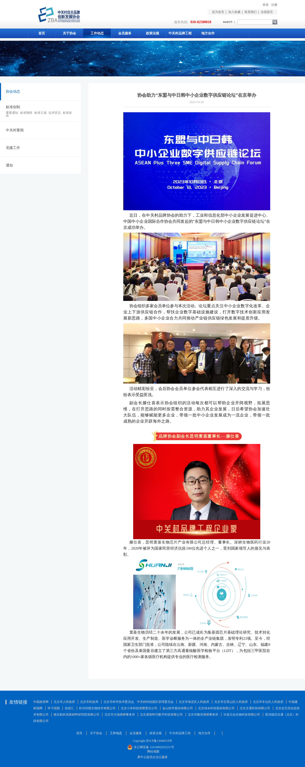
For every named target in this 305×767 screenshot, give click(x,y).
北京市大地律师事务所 (119, 714)
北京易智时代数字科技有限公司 (161, 714)
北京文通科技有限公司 (255, 708)
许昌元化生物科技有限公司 (241, 714)
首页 (41, 33)
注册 (274, 5)
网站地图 (152, 751)
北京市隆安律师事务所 (203, 714)
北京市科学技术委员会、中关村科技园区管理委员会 (138, 702)
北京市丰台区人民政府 (268, 702)
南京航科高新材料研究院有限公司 (76, 714)
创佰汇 (69, 708)
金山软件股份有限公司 (177, 708)
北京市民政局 (89, 702)
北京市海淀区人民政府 (194, 702)
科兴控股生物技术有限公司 (97, 708)
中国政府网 (41, 702)
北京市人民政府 (64, 702)
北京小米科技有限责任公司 (139, 708)
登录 (266, 5)
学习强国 (54, 708)
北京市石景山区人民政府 (231, 702)
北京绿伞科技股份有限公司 (216, 708)
